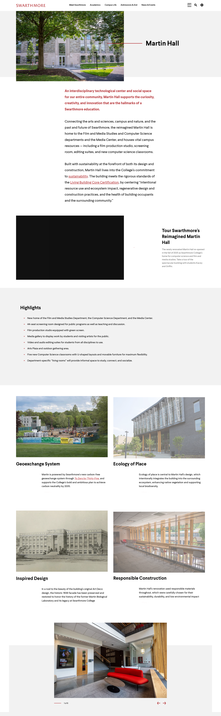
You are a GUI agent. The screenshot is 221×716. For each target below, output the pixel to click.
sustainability (78, 176)
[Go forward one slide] (164, 704)
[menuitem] (77, 5)
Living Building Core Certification (94, 182)
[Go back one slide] (158, 704)
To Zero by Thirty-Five (87, 478)
